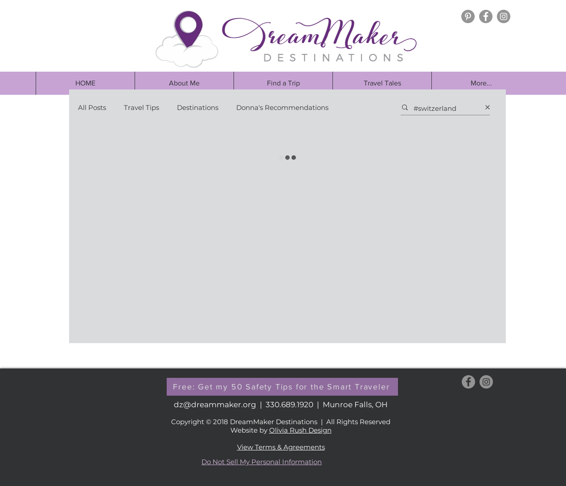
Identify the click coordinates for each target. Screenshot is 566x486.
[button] (283, 83)
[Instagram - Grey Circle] (503, 16)
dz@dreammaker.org (215, 404)
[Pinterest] (468, 16)
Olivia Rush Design (300, 430)
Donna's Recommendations (282, 107)
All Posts (92, 107)
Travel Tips (141, 107)
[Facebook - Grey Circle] (485, 16)
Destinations (197, 107)
